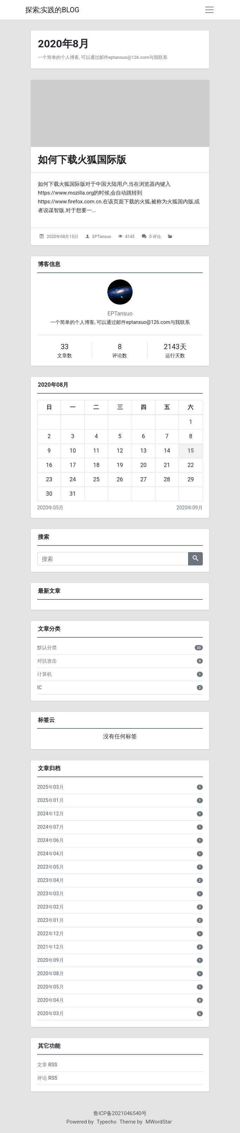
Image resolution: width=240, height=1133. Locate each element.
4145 (130, 236)
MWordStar (159, 1122)
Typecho (107, 1122)
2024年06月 (50, 840)
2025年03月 (50, 787)
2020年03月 (50, 1013)
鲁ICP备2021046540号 (120, 1113)
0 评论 (155, 236)
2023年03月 (50, 893)
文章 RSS (47, 1064)
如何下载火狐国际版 (82, 159)
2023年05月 (50, 867)
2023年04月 (50, 880)
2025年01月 (50, 800)
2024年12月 (50, 813)
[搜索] (112, 558)
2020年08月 (50, 973)
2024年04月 (50, 853)
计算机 (44, 674)
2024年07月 (50, 827)
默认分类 (47, 647)
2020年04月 (50, 1000)
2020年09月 (189, 507)
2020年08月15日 (62, 236)
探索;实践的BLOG (52, 10)
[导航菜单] (209, 9)
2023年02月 (50, 907)
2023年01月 (50, 920)
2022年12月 (50, 933)
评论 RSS (47, 1078)
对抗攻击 (47, 661)
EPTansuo (101, 236)
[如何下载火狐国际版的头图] (120, 113)
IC (39, 687)
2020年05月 (50, 507)
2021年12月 (50, 947)
